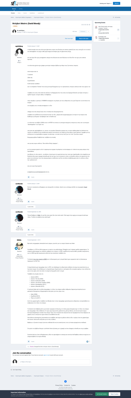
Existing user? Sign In (105, 3)
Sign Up (116, 3)
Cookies (73, 385)
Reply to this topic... (26, 361)
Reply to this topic (83, 38)
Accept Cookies (102, 394)
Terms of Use (22, 394)
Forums (13, 13)
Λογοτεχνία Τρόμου (32, 32)
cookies (50, 394)
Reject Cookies (114, 394)
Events (25, 13)
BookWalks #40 (102, 36)
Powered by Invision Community (65, 389)
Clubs (19, 13)
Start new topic (69, 38)
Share (75, 31)
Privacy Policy (59, 385)
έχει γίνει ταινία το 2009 (40, 259)
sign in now (46, 355)
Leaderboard (41, 13)
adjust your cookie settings (86, 394)
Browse (14, 9)
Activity (20, 8)
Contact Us (67, 385)
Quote (32, 177)
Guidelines (32, 13)
